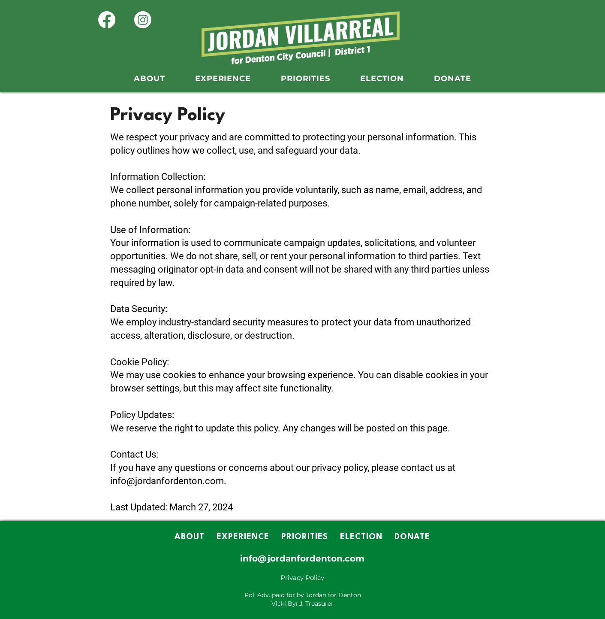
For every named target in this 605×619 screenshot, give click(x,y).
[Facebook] (106, 19)
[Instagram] (142, 19)
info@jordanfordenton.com (302, 558)
